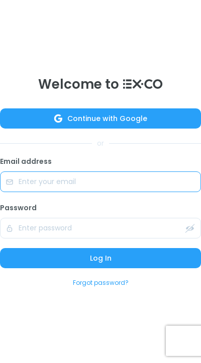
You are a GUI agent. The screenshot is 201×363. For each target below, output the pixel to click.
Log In (101, 258)
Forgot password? (101, 282)
